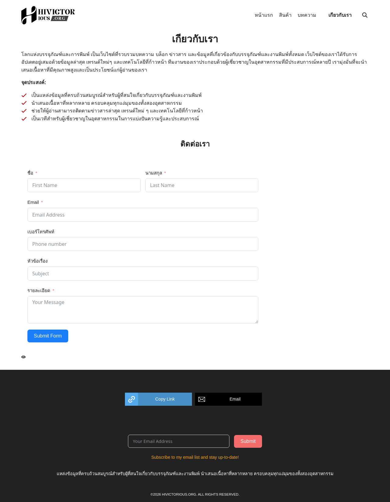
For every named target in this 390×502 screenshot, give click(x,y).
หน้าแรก (264, 15)
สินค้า (285, 15)
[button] (158, 399)
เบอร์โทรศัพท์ (40, 231)
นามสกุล (153, 172)
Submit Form (48, 335)
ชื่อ (30, 172)
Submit (248, 441)
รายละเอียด (38, 290)
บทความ (307, 15)
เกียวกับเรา (340, 15)
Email (33, 202)
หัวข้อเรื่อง (37, 260)
